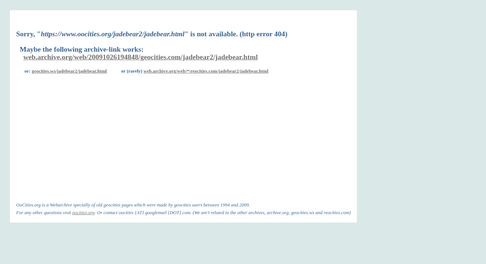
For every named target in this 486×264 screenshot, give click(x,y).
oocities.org (83, 212)
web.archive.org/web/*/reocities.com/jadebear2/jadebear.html (205, 71)
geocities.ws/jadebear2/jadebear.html (69, 71)
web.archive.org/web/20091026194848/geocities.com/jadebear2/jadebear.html (140, 57)
